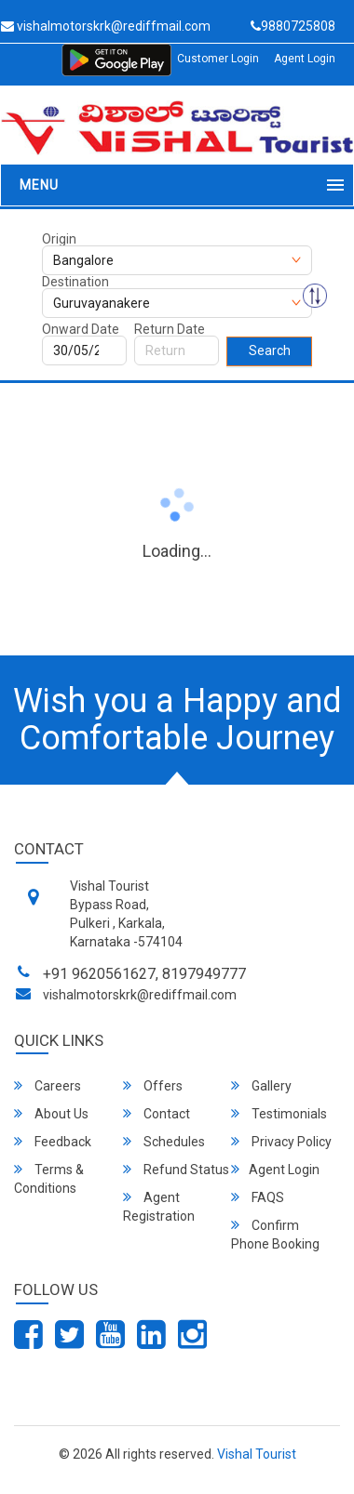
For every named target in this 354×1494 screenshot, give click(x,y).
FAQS (257, 1197)
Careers (47, 1085)
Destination (75, 281)
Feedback (52, 1141)
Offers (153, 1085)
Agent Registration (159, 1206)
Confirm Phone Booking (275, 1234)
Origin (59, 238)
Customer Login (218, 58)
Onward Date (80, 329)
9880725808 (293, 26)
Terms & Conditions (49, 1178)
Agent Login (304, 58)
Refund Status (176, 1169)
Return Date (169, 329)
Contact (156, 1113)
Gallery (261, 1085)
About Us (51, 1113)
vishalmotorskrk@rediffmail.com (140, 994)
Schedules (164, 1141)
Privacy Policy (281, 1141)
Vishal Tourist (256, 1454)
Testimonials (279, 1113)
